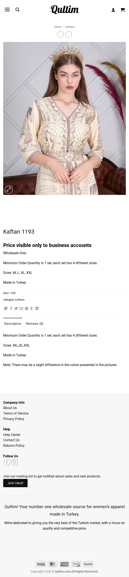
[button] (7, 9)
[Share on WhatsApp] (5, 309)
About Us (10, 407)
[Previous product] (68, 34)
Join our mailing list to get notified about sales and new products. (52, 476)
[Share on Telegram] (37, 309)
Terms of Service (15, 413)
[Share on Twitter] (16, 309)
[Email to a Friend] (21, 309)
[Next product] (60, 34)
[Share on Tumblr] (31, 309)
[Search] (17, 9)
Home (57, 26)
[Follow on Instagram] (14, 462)
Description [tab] (12, 323)
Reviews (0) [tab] (34, 323)
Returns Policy (14, 445)
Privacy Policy (13, 418)
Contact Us (11, 440)
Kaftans (70, 26)
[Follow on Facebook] (7, 462)
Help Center (11, 434)
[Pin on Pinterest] (26, 309)
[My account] (113, 9)
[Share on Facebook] (11, 309)
